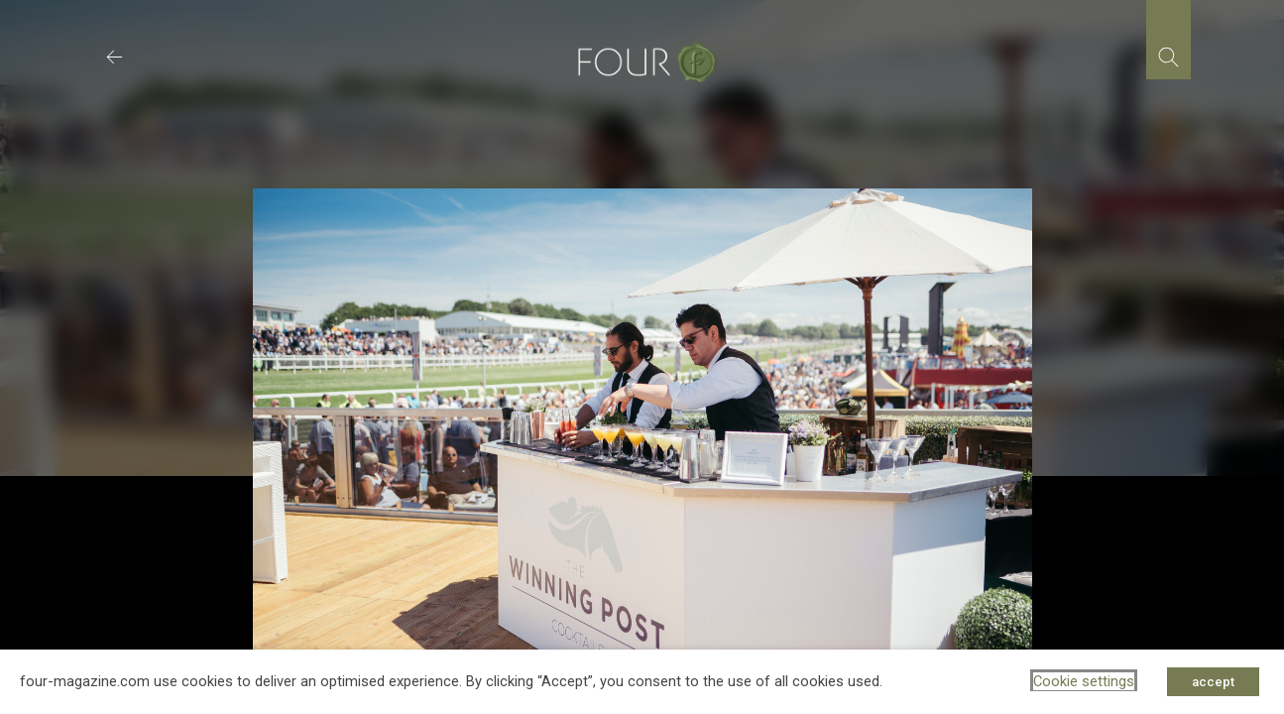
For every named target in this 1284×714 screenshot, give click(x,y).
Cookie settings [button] (1083, 681)
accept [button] (1213, 681)
